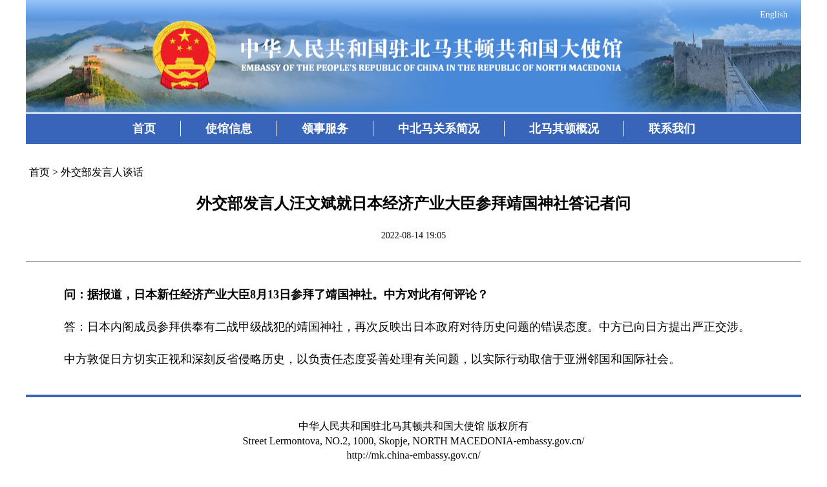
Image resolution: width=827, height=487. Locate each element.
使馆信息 (228, 128)
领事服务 (325, 128)
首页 (144, 128)
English (774, 14)
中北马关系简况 (438, 128)
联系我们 (672, 128)
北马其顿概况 (564, 128)
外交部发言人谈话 (102, 172)
